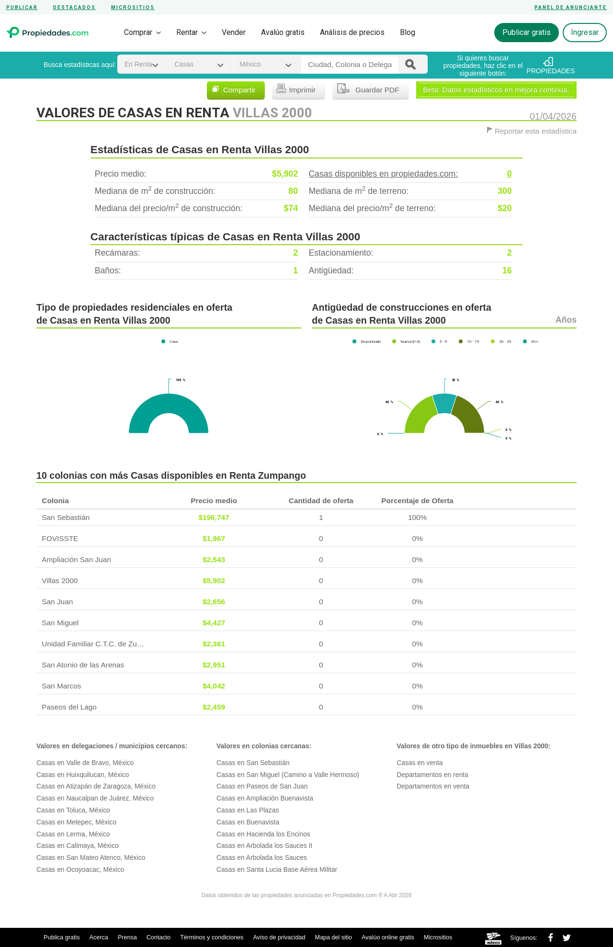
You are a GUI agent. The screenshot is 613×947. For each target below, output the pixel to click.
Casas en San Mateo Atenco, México (90, 857)
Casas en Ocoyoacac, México (80, 869)
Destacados (74, 7)
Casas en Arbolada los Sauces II (264, 845)
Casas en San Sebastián (253, 763)
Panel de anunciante (570, 7)
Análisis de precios (352, 32)
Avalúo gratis (283, 32)
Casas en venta (420, 763)
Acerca (99, 937)
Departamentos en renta (432, 774)
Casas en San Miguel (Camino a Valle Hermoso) (287, 774)
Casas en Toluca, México (73, 810)
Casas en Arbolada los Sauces (261, 857)
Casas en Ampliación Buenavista (264, 798)
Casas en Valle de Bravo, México (85, 763)
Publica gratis (62, 937)
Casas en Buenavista (247, 822)
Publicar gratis (526, 32)
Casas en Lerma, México (73, 834)
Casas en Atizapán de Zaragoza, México (96, 786)
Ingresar (585, 32)
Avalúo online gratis (388, 937)
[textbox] (350, 65)
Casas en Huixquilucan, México (82, 774)
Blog (407, 32)
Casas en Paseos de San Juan (261, 786)
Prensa (127, 937)
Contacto (158, 937)
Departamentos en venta (433, 786)
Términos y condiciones (211, 937)
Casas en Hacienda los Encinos (263, 834)
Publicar (22, 7)
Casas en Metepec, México (76, 822)
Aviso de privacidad (279, 937)
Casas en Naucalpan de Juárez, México (95, 798)
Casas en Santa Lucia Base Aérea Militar (276, 869)
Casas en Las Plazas (247, 810)
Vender (234, 32)
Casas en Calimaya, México (77, 845)
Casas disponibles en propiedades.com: (409, 174)
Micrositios (133, 7)
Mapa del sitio (333, 937)
